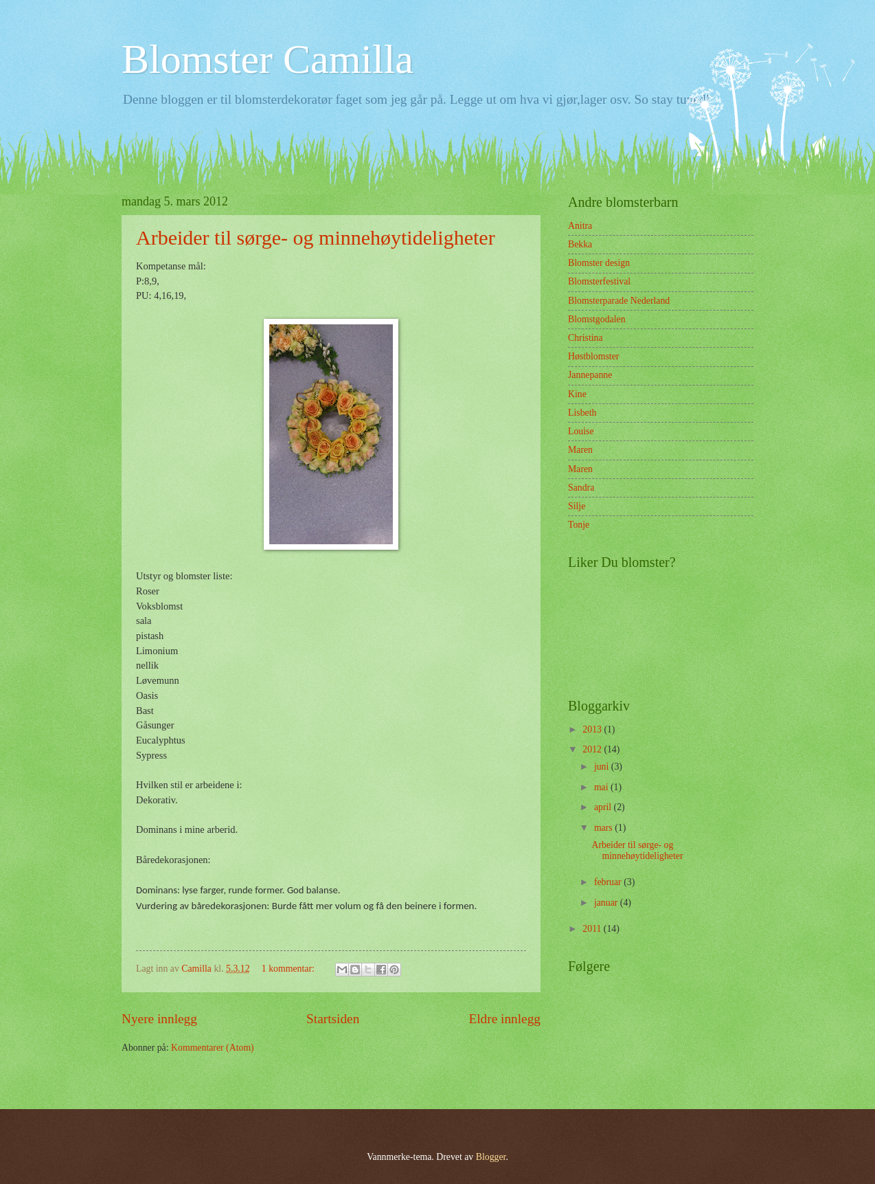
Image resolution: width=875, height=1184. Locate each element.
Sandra (581, 487)
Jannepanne (590, 375)
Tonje (578, 525)
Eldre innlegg (504, 1019)
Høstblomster (593, 356)
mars (604, 828)
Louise (581, 431)
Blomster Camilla (267, 59)
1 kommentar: (289, 968)
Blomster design (599, 263)
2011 (593, 929)
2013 (593, 729)
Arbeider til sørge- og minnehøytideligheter (315, 237)
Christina (585, 338)
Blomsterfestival (599, 281)
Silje (576, 506)
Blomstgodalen (597, 319)
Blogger (491, 1157)
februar (609, 882)
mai (602, 787)
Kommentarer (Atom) (212, 1047)
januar (607, 902)
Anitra (580, 226)
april (604, 807)
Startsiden (332, 1019)
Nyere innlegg (159, 1019)
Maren (580, 450)
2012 (593, 749)
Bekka (580, 244)
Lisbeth (582, 412)
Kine (577, 394)
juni (602, 766)
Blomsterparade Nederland (619, 300)
